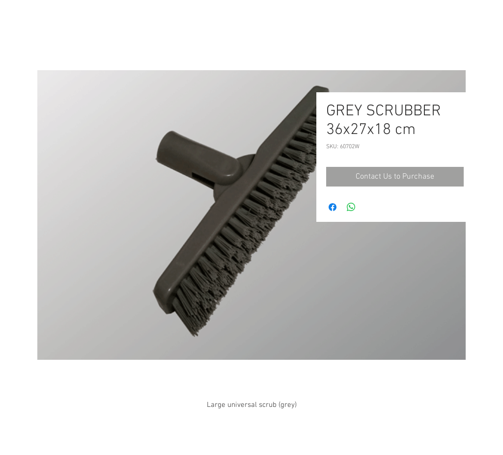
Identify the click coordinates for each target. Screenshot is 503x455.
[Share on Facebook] (332, 207)
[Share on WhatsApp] (351, 207)
